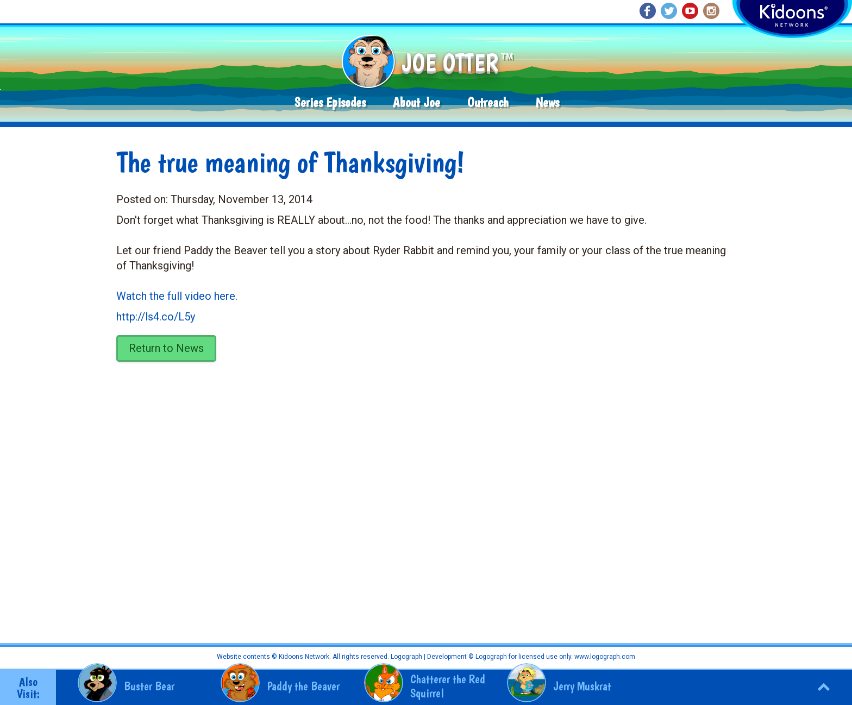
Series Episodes (330, 102)
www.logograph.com (604, 656)
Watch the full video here (175, 296)
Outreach (488, 102)
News (547, 102)
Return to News (166, 348)
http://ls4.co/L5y (155, 316)
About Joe (416, 102)
